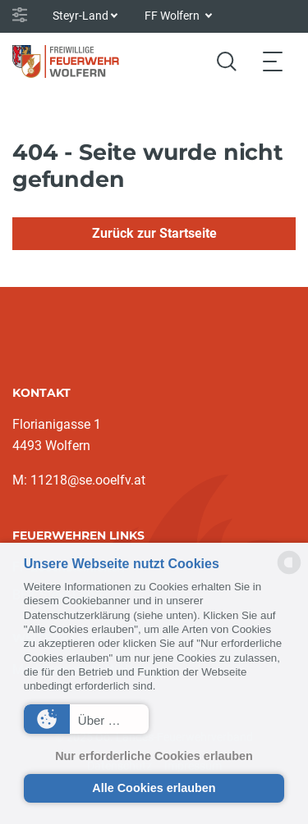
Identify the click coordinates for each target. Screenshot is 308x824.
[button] (86, 719)
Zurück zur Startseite (154, 233)
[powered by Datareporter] (289, 572)
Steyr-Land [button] (80, 15)
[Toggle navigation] (273, 61)
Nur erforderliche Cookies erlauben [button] (154, 756)
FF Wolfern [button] (173, 15)
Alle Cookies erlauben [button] (153, 787)
